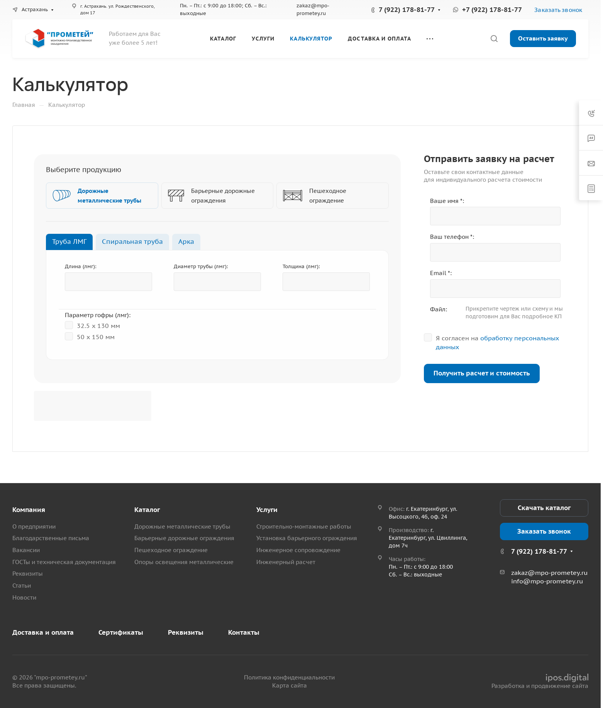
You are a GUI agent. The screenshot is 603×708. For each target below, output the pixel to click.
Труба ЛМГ (69, 241)
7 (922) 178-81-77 (407, 9)
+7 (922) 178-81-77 (492, 9)
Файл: (438, 309)
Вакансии (26, 550)
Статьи (21, 585)
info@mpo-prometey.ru (547, 581)
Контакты (243, 632)
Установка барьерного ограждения (306, 538)
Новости (24, 597)
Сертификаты (120, 632)
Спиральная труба (132, 241)
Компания (28, 509)
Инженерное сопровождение (298, 550)
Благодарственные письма (50, 538)
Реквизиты (27, 573)
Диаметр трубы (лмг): (201, 266)
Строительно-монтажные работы (303, 526)
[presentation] (92, 406)
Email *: (441, 273)
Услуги (267, 509)
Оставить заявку (543, 38)
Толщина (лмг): (301, 266)
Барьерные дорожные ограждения (184, 538)
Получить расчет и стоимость (482, 373)
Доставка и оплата (43, 632)
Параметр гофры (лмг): (97, 315)
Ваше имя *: (447, 200)
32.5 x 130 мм (92, 325)
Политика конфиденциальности (289, 677)
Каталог (147, 509)
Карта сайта (289, 685)
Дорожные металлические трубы (182, 526)
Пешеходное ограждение (171, 550)
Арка (186, 241)
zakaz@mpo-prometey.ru (549, 572)
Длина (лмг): (81, 266)
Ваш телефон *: (452, 236)
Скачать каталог (544, 508)
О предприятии (34, 526)
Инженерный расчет (285, 562)
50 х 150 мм (90, 336)
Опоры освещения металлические (184, 562)
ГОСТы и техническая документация (64, 562)
